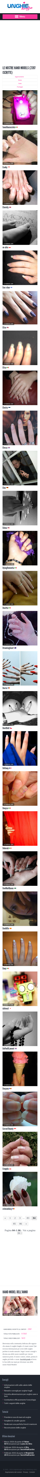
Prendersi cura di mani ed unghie (17, 1417)
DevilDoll (7, 728)
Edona (6, 527)
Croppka (7, 1168)
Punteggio (20, 87)
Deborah (7, 848)
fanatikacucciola (10, 127)
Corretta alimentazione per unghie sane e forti (21, 1395)
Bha (27, 1447)
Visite (20, 83)
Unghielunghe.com (19, 1469)
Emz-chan (7, 287)
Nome (20, 80)
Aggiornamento (20, 77)
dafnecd (7, 1008)
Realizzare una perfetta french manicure (20, 1424)
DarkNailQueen (9, 888)
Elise (6, 327)
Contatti (32, 1472)
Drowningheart (9, 648)
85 (14, 1223)
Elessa (6, 447)
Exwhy (6, 167)
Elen (5, 487)
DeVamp (7, 768)
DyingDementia (10, 568)
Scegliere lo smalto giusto (14, 1420)
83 (28, 1218)
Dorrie (6, 688)
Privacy (25, 1472)
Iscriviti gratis (25, 1359)
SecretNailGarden (27, 1449)
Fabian (26, 1441)
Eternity (7, 207)
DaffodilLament (10, 1048)
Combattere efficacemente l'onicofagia (20, 1400)
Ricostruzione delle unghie (15, 1427)
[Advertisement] (20, 42)
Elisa (6, 367)
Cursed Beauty (9, 1128)
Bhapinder (29, 1453)
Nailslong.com (31, 1469)
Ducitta (7, 608)
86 (20, 1223)
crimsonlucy (8, 1208)
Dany (6, 968)
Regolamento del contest (13, 1472)
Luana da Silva (26, 1444)
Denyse (7, 808)
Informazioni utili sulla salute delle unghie (18, 1386)
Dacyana (7, 1088)
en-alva (7, 247)
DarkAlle (7, 928)
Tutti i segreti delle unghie (14, 1403)
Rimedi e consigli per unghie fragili (18, 1390)
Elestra (6, 407)
